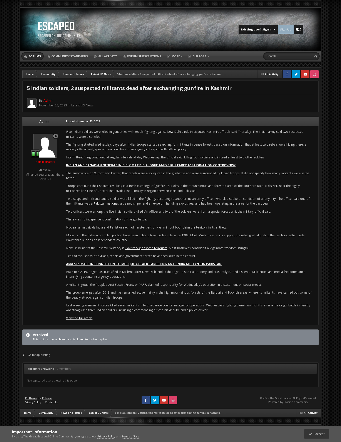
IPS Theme (31, 398)
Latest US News (82, 105)
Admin (44, 121)
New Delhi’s (175, 131)
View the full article (79, 318)
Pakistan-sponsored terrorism (146, 248)
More (176, 56)
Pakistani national (106, 203)
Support (199, 56)
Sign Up (285, 29)
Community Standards (69, 56)
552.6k (45, 170)
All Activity (107, 56)
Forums (34, 56)
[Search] (277, 56)
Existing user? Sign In (258, 29)
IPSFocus (47, 398)
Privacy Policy (33, 402)
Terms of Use (130, 436)
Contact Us (52, 402)
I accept (317, 434)
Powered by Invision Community (288, 402)
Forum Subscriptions (144, 56)
